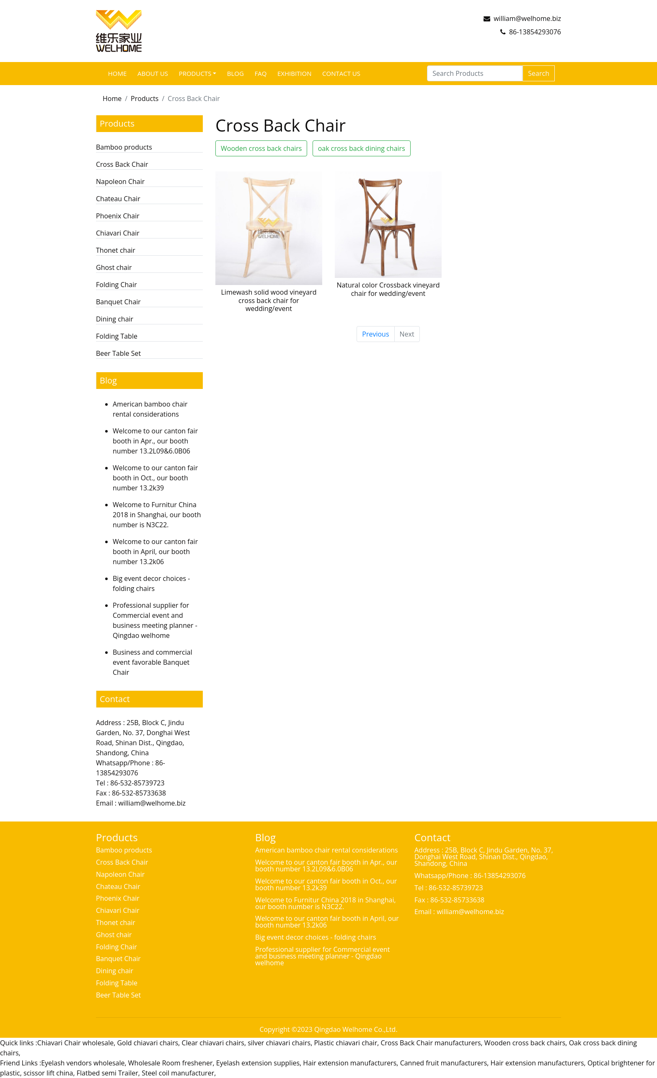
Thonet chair (115, 250)
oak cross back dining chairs (361, 148)
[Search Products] (474, 73)
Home (117, 73)
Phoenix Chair (118, 215)
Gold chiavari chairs (147, 1042)
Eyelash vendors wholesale (82, 1063)
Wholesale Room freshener (170, 1063)
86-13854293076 (535, 31)
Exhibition (294, 73)
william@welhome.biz (527, 18)
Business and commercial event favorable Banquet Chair (152, 662)
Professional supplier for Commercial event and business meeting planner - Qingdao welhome (322, 956)
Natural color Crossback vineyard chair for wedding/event (388, 289)
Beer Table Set (118, 353)
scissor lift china (48, 1073)
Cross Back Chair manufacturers (430, 1042)
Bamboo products (124, 147)
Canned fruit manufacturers (443, 1063)
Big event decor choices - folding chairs (315, 937)
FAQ (260, 73)
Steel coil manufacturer (178, 1073)
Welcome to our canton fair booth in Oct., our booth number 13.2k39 (155, 477)
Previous (375, 334)
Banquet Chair (118, 301)
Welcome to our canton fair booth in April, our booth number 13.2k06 (155, 551)
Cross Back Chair (122, 164)
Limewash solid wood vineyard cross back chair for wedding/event (268, 300)
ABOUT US (152, 73)
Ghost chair (114, 267)
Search (538, 73)
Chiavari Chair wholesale (75, 1042)
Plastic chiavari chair (345, 1042)
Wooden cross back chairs (261, 148)
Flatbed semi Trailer (107, 1073)
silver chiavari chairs (279, 1042)
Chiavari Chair (118, 233)
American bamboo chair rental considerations (326, 850)
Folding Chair (116, 284)
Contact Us (341, 73)
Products (144, 98)
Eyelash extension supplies (258, 1063)
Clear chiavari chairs (213, 1042)
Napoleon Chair (120, 181)
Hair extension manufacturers (349, 1063)
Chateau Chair (118, 198)
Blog (235, 73)
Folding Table (116, 336)
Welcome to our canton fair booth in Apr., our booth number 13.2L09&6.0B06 (155, 441)
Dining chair (114, 319)
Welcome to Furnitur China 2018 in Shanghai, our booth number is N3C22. (157, 514)
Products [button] (195, 73)
